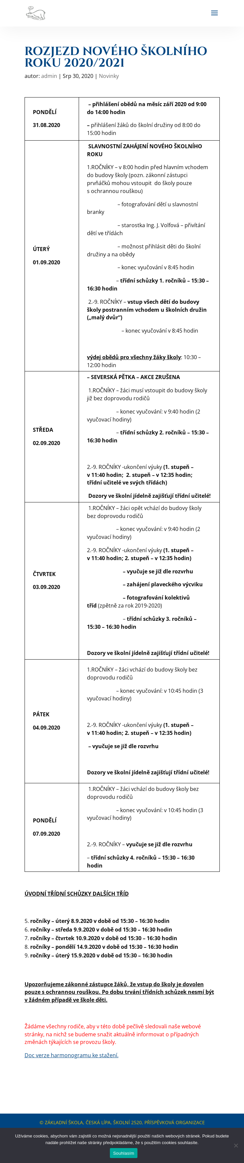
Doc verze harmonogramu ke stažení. (72, 1055)
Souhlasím (123, 1153)
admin (49, 76)
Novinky (109, 76)
